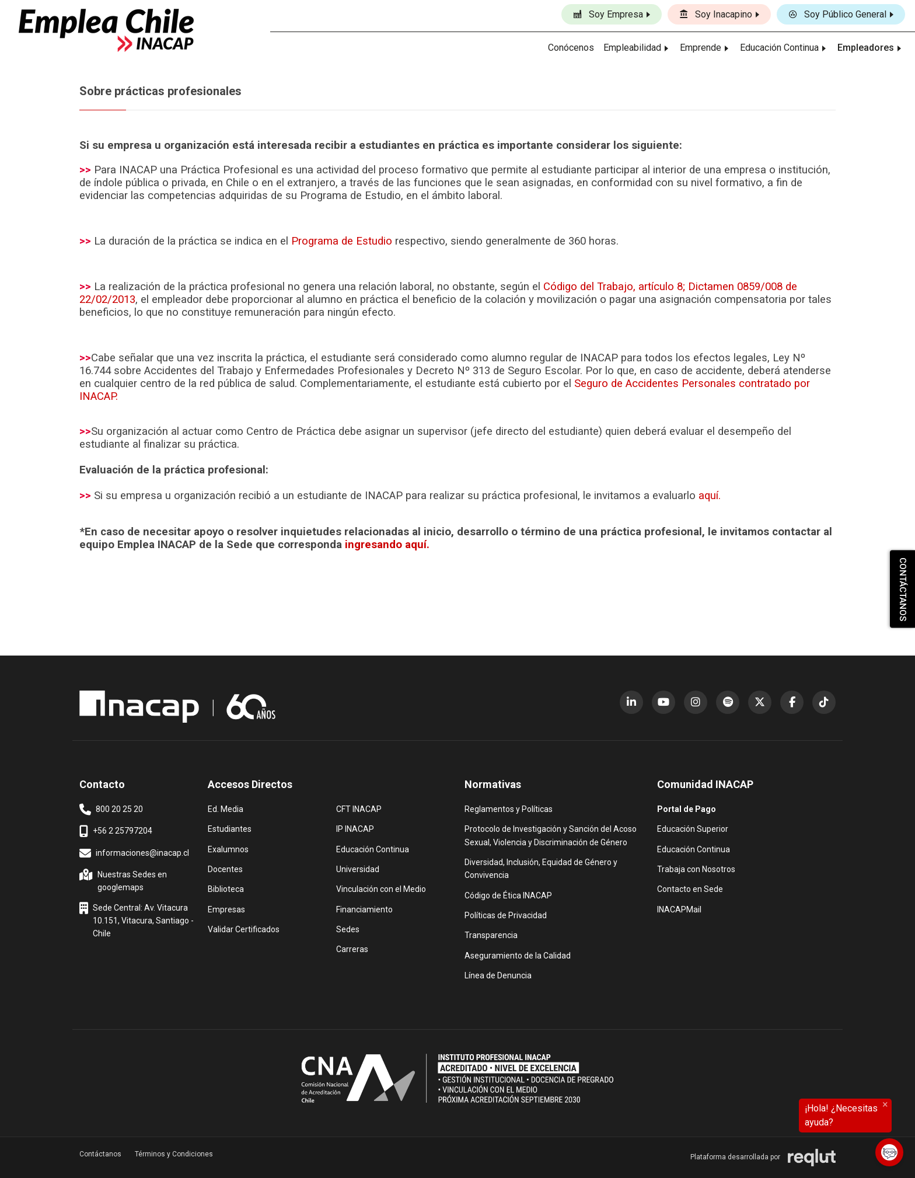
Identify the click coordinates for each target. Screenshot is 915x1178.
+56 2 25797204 (115, 831)
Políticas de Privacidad (506, 914)
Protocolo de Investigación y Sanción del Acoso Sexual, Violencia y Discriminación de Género (551, 834)
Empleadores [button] (865, 47)
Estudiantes (230, 828)
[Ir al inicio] (106, 30)
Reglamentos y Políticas (509, 808)
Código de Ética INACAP (508, 894)
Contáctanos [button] (100, 1154)
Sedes (347, 928)
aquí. (710, 495)
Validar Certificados (244, 928)
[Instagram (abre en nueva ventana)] (695, 702)
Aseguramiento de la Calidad (518, 954)
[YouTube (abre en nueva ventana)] (663, 702)
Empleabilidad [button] (632, 47)
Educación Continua (372, 848)
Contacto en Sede (690, 888)
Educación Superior (692, 828)
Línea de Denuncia (498, 974)
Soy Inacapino (715, 14)
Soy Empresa (608, 14)
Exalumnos (228, 849)
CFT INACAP (359, 808)
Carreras (352, 948)
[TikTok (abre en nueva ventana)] (824, 702)
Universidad (357, 868)
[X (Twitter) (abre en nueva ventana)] (759, 702)
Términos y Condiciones (174, 1154)
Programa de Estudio (341, 241)
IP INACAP (355, 828)
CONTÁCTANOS (902, 589)
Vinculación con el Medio (381, 888)
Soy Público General (837, 14)
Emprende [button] (700, 47)
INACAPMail (679, 908)
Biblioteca (226, 888)
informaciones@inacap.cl (134, 853)
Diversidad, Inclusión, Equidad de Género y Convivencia (541, 868)
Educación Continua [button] (779, 47)
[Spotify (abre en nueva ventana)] (727, 702)
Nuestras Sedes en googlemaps (124, 880)
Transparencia (491, 934)
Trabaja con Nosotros (696, 868)
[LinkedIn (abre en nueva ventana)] (631, 702)
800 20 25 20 (111, 809)
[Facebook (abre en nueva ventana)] (792, 702)
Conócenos (571, 47)
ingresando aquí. (387, 544)
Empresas (226, 909)
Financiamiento (364, 908)
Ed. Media (225, 808)
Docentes (225, 868)
